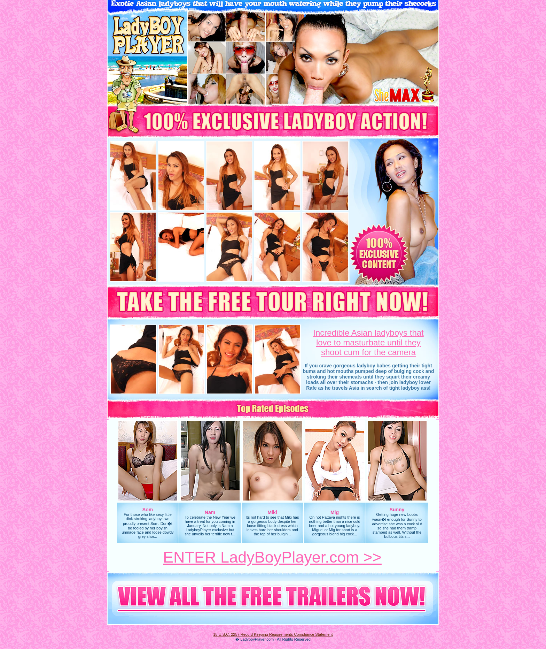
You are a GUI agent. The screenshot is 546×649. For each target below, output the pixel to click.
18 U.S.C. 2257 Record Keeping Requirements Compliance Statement (273, 634)
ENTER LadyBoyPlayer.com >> (272, 557)
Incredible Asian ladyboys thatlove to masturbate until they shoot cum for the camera (368, 342)
